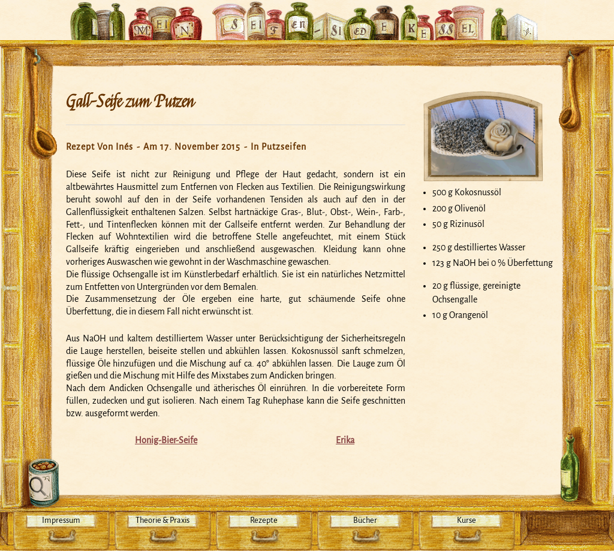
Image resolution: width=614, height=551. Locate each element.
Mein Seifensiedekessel (307, 14)
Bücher (365, 520)
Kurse (466, 520)
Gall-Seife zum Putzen (130, 102)
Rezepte (264, 520)
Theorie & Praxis (162, 520)
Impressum (61, 520)
